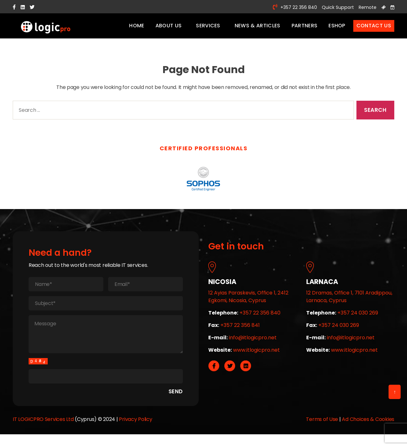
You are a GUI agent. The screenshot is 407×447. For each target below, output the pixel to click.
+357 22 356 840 (289, 7)
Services (208, 29)
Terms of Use (322, 427)
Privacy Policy (135, 427)
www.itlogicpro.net (256, 358)
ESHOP (336, 29)
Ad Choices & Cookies (368, 427)
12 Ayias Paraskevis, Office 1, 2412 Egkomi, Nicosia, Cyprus (248, 304)
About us (168, 29)
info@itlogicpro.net (253, 345)
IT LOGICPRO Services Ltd (43, 427)
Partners (305, 29)
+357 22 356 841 (240, 333)
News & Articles (257, 29)
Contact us (373, 29)
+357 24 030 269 (357, 320)
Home (136, 29)
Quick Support (332, 7)
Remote (365, 7)
